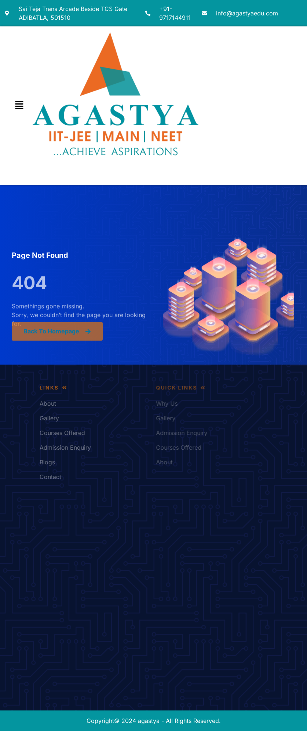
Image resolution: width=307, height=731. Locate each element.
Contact (83, 476)
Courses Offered (94, 432)
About (80, 403)
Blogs (79, 462)
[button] (19, 105)
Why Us (204, 403)
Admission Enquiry (97, 447)
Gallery (81, 418)
